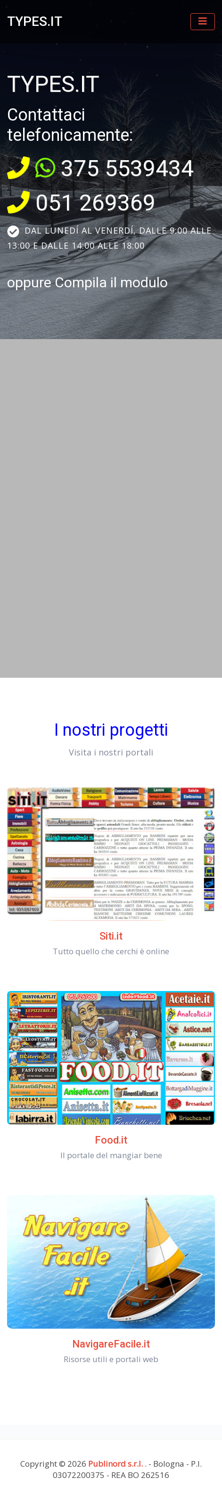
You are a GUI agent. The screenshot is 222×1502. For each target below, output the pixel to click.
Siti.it (111, 936)
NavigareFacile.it (111, 1344)
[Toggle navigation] (202, 21)
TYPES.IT (34, 21)
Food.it (111, 1140)
